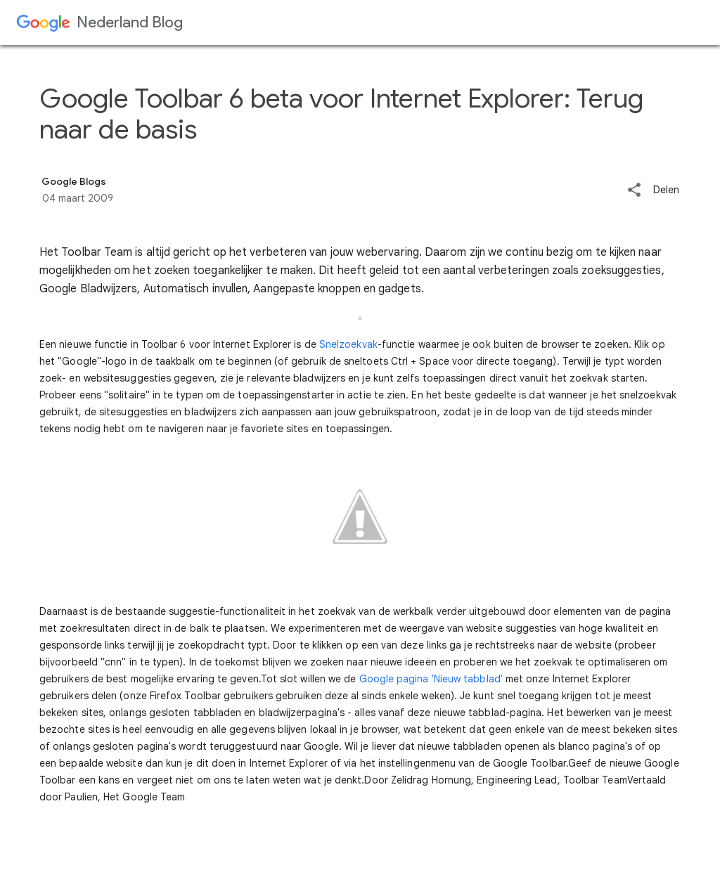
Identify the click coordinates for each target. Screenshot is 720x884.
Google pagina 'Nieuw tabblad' (431, 678)
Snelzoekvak (348, 344)
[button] (634, 190)
